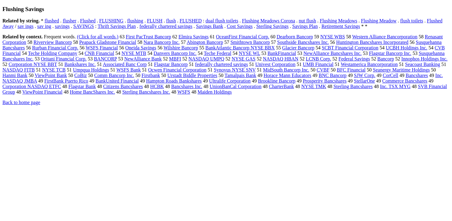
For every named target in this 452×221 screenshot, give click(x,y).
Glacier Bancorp (298, 47)
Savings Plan (305, 26)
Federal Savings (354, 58)
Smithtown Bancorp (250, 42)
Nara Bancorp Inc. (162, 42)
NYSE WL (249, 53)
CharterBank (281, 86)
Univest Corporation (275, 64)
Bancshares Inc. (186, 86)
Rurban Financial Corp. (55, 47)
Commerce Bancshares (404, 80)
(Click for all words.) (97, 36)
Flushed (88, 20)
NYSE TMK (313, 86)
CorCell (390, 75)
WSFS (183, 92)
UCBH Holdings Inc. (406, 47)
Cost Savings (240, 26)
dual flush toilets (221, 20)
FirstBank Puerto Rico (66, 80)
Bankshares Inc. (80, 64)
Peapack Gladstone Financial (107, 42)
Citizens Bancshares (123, 86)
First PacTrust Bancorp (148, 36)
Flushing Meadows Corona (268, 20)
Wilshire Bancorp (180, 47)
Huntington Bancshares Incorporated (372, 42)
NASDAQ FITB (18, 69)
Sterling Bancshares (353, 86)
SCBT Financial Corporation (350, 47)
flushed (51, 20)
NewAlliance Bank (143, 58)
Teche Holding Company (52, 53)
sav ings (25, 26)
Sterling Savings (272, 26)
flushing (135, 20)
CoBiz (80, 75)
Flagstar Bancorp (171, 64)
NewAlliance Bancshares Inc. (332, 53)
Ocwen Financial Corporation (177, 69)
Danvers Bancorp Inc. (175, 53)
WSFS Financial (102, 47)
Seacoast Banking (422, 64)
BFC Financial (351, 69)
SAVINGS (83, 26)
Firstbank (150, 75)
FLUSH (155, 20)
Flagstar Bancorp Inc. (390, 53)
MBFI (175, 58)
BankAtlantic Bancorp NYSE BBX (240, 47)
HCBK (157, 86)
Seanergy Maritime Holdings (401, 69)
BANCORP (105, 58)
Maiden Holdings (214, 92)
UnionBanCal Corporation (235, 86)
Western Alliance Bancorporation (385, 36)
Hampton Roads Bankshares (173, 80)
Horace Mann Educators (288, 75)
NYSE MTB (133, 53)
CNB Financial (99, 53)
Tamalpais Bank (240, 75)
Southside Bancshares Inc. (303, 42)
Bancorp (385, 58)
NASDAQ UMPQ (206, 58)
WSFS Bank (128, 69)
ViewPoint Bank (51, 75)
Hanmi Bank (14, 75)
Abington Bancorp (205, 42)
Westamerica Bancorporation (369, 64)
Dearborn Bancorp (295, 36)
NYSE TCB (54, 69)
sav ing (44, 26)
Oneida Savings (140, 47)
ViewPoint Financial (42, 92)
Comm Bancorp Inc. (114, 75)
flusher (69, 20)
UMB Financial (318, 64)
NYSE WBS (332, 36)
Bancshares (417, 75)
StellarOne (364, 80)
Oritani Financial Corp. (63, 58)
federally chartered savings (166, 26)
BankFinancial (281, 53)
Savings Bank (209, 26)
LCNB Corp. (318, 58)
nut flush (307, 20)
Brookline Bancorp (276, 80)
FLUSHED (191, 20)
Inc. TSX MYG (395, 86)
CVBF (322, 69)
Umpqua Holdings (91, 69)
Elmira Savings (193, 36)
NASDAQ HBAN (280, 58)
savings (62, 26)
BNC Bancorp (333, 75)
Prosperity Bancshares (325, 80)
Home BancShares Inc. (92, 92)
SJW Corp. (364, 75)
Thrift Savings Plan (117, 26)
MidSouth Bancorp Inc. (286, 69)
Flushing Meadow (378, 20)
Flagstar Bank (82, 86)
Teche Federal (217, 53)
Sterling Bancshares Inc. (146, 92)
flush (171, 20)
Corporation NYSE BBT (33, 64)
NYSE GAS (243, 58)
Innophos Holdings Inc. (424, 58)
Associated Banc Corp (125, 64)
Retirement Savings (340, 26)
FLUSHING (111, 20)
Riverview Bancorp (52, 42)
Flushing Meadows (338, 20)
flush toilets (411, 20)
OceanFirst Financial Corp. (242, 36)
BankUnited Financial (117, 80)
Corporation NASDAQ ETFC (31, 86)
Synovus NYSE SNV (235, 69)
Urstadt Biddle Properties (192, 75)
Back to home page (21, 102)
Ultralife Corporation (230, 80)
